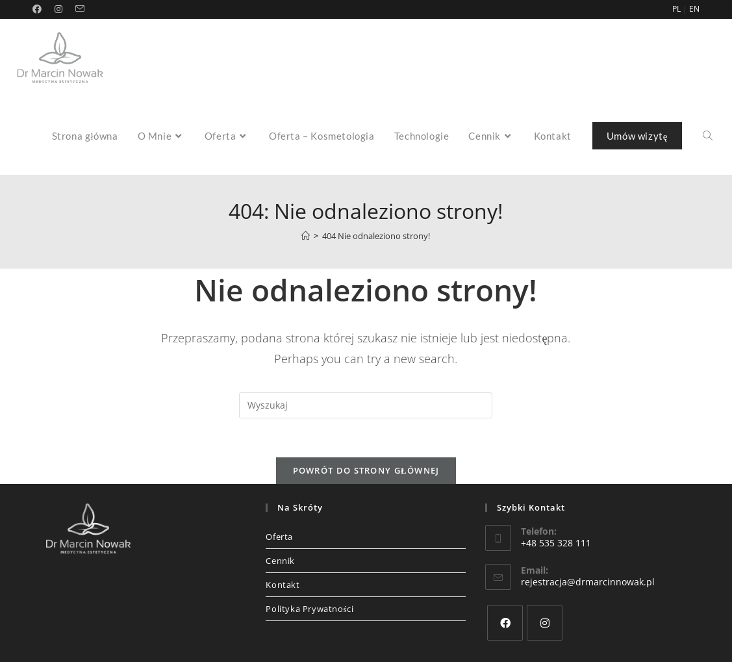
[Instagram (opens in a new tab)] (58, 9)
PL (676, 8)
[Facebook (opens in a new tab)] (40, 9)
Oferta (279, 536)
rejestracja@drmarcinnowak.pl (588, 582)
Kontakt (282, 585)
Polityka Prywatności (309, 609)
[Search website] (707, 136)
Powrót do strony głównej (366, 470)
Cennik (280, 561)
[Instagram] (544, 623)
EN (694, 8)
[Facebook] (505, 623)
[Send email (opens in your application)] (80, 9)
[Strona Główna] (305, 236)
